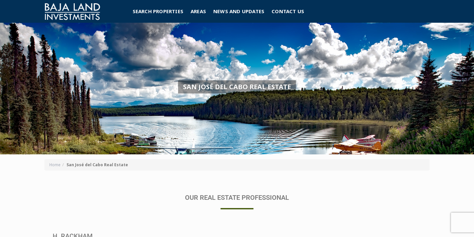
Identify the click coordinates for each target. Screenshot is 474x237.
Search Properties (158, 11)
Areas (198, 11)
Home (55, 165)
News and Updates (238, 11)
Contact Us (288, 11)
